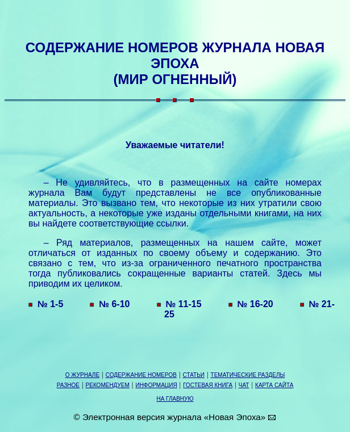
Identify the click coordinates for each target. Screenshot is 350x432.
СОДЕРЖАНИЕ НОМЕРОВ (141, 375)
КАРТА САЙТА (274, 385)
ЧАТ (244, 385)
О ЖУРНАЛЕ (82, 375)
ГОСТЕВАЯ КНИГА (207, 385)
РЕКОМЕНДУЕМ (108, 385)
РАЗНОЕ (68, 385)
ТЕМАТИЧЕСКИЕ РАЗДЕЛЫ (248, 375)
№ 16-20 (250, 304)
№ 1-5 (45, 304)
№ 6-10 (109, 304)
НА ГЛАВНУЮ (174, 399)
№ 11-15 (178, 304)
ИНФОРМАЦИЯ (156, 385)
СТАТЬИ (194, 375)
